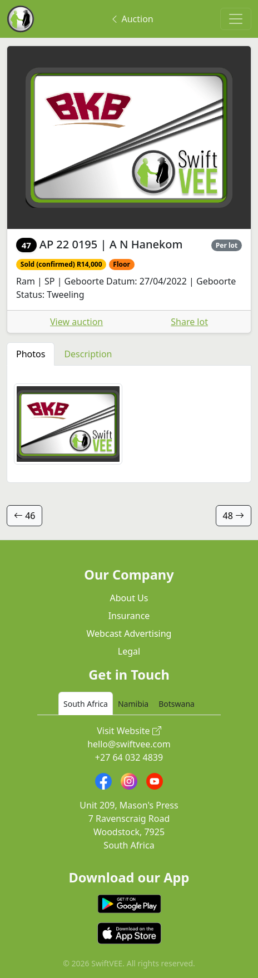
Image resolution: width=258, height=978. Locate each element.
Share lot (189, 322)
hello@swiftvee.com (129, 744)
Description (88, 354)
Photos (30, 354)
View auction (76, 322)
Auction (131, 19)
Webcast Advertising (129, 633)
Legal (129, 651)
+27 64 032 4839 (129, 757)
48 (233, 516)
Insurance (129, 616)
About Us (129, 598)
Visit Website (129, 731)
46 (24, 516)
